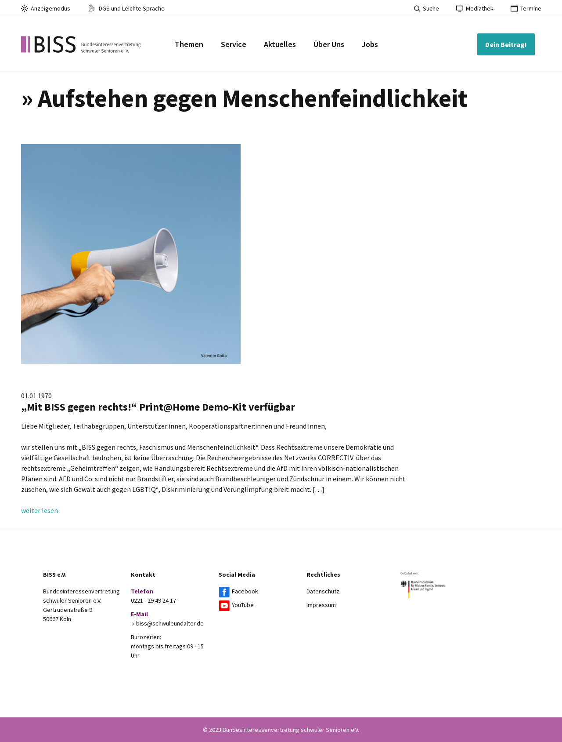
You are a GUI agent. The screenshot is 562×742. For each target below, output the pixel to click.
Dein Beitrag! (506, 44)
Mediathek (475, 8)
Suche (426, 8)
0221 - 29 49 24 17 (153, 600)
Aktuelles (280, 44)
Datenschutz (322, 591)
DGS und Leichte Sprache (126, 8)
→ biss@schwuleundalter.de (167, 623)
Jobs (370, 44)
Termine (526, 8)
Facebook (245, 591)
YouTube (243, 605)
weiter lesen (39, 510)
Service (233, 44)
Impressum (321, 605)
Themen (189, 44)
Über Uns (328, 44)
